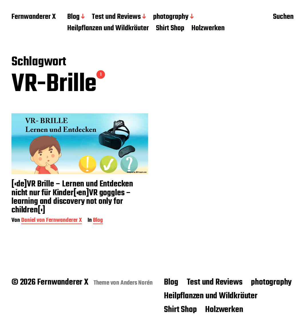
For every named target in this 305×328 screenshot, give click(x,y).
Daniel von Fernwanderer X (51, 221)
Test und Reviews (116, 17)
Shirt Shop (170, 28)
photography (171, 17)
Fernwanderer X (33, 17)
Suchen (283, 17)
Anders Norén (136, 283)
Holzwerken (208, 28)
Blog (73, 17)
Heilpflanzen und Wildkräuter (108, 28)
